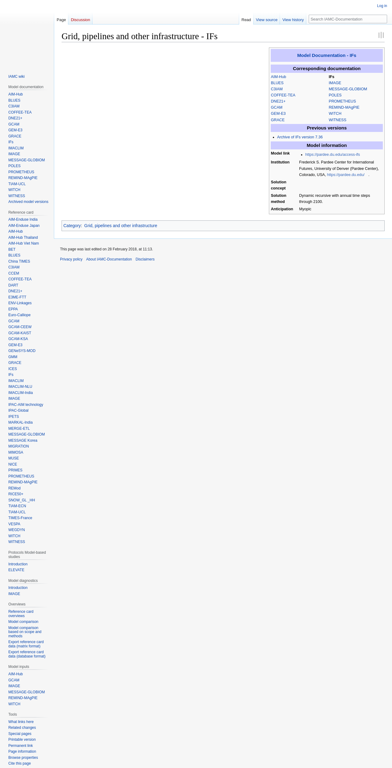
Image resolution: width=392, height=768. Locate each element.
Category (72, 225)
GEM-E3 (278, 113)
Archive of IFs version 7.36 (300, 137)
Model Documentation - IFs (326, 55)
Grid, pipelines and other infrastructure (120, 225)
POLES (335, 95)
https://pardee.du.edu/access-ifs (332, 154)
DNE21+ (278, 101)
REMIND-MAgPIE (344, 107)
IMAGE (335, 83)
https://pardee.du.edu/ (346, 175)
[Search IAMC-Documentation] (348, 19)
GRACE (278, 120)
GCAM (277, 107)
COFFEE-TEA (283, 95)
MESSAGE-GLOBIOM (348, 89)
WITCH (335, 113)
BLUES (277, 83)
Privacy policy (71, 259)
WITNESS (337, 120)
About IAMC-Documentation (109, 259)
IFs (331, 77)
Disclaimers (145, 259)
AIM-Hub (278, 77)
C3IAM (277, 89)
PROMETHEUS (342, 101)
